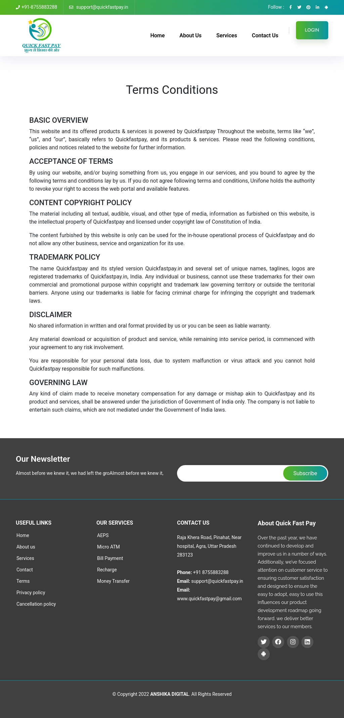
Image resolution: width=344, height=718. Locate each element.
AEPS (103, 535)
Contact (24, 569)
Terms (23, 581)
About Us (190, 35)
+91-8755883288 (36, 7)
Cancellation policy (36, 604)
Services (226, 35)
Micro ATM (108, 546)
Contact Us (265, 35)
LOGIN (312, 30)
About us (25, 546)
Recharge (107, 569)
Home (157, 35)
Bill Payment (110, 558)
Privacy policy (30, 592)
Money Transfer (113, 581)
